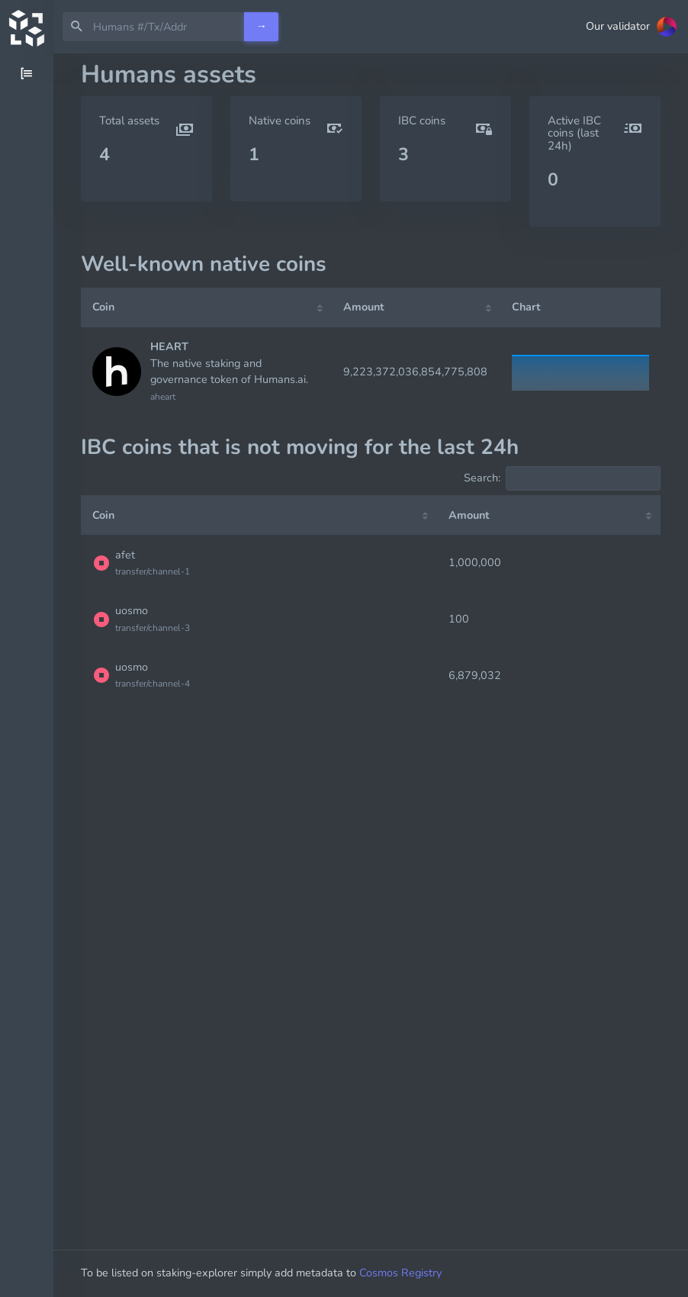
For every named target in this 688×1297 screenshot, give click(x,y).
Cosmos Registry (400, 1272)
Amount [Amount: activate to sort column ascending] (363, 306)
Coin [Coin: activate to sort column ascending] (103, 306)
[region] (26, 675)
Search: (562, 478)
